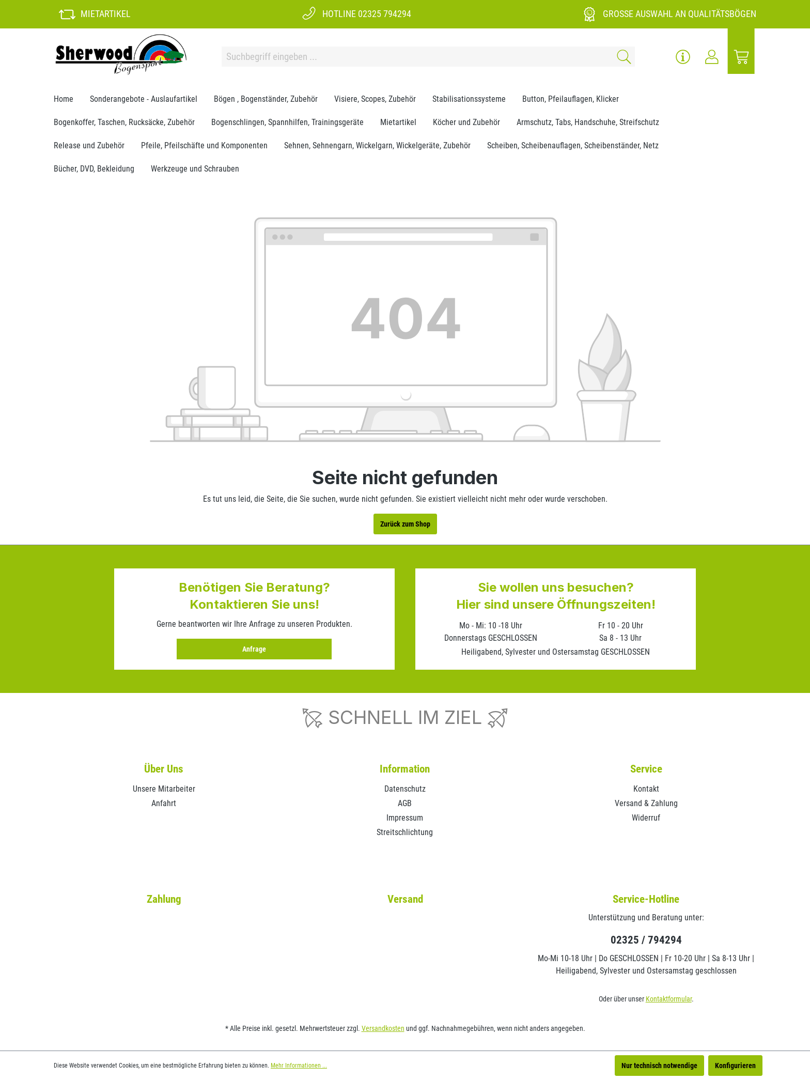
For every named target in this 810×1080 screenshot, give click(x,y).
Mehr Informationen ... (299, 1065)
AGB (405, 803)
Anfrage (254, 649)
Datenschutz (405, 789)
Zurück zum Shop (405, 524)
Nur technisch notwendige (659, 1065)
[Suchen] (622, 57)
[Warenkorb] (741, 56)
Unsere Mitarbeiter (164, 789)
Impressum (404, 818)
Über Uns (163, 769)
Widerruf (646, 818)
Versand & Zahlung (646, 803)
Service (646, 769)
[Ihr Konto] (711, 56)
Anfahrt (163, 803)
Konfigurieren (735, 1065)
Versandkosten (383, 1028)
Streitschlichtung (405, 832)
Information (405, 769)
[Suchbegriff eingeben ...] (416, 57)
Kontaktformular (669, 999)
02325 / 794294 (646, 940)
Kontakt (646, 789)
